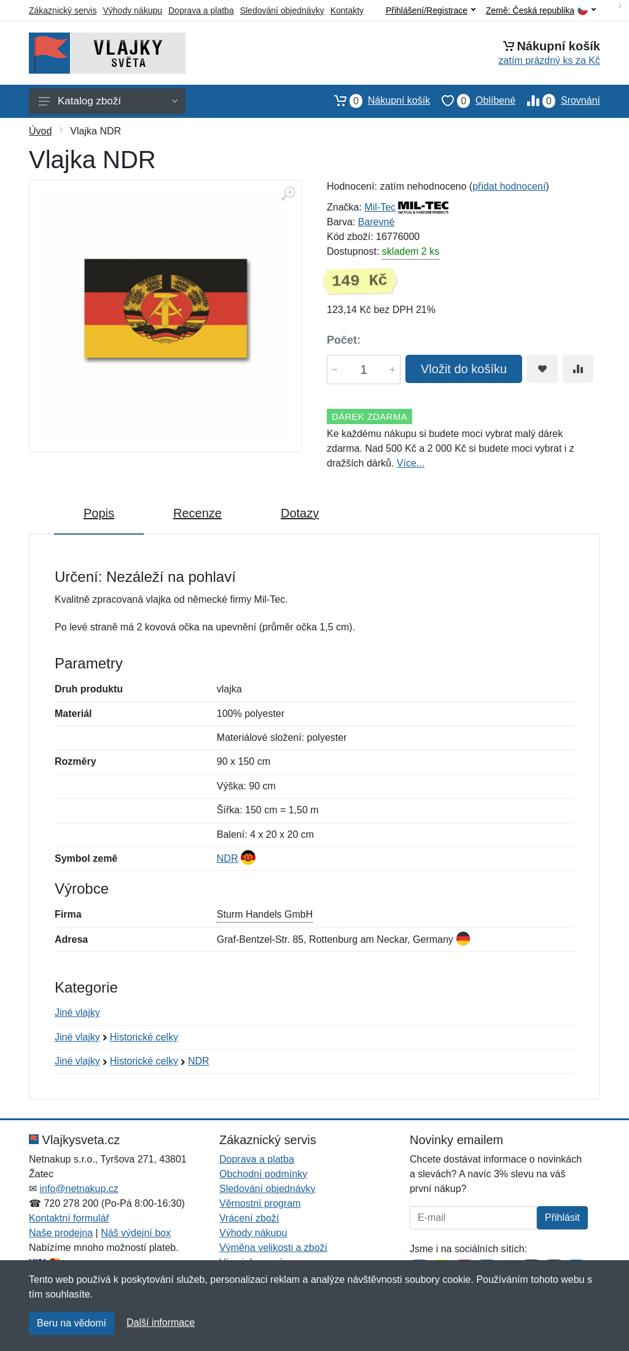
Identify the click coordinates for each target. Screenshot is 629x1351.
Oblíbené (472, 101)
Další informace (161, 1322)
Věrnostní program (260, 1203)
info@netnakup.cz (78, 1188)
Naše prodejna (61, 1233)
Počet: (344, 340)
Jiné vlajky (77, 1012)
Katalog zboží (108, 101)
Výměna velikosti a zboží (273, 1247)
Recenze (197, 513)
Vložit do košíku (464, 369)
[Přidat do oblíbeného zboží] (542, 369)
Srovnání (557, 101)
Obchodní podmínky (263, 1174)
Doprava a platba (201, 10)
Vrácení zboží (249, 1218)
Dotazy (300, 513)
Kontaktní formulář (69, 1218)
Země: (541, 10)
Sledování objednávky (282, 10)
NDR (227, 858)
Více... (410, 463)
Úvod (40, 131)
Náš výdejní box (136, 1233)
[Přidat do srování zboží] (578, 369)
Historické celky (144, 1037)
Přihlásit (562, 1217)
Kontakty (347, 10)
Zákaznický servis (62, 10)
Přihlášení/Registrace (430, 10)
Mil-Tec (380, 207)
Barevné (376, 222)
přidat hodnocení (508, 186)
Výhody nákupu (132, 10)
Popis (99, 513)
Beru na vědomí (71, 1323)
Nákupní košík (376, 101)
